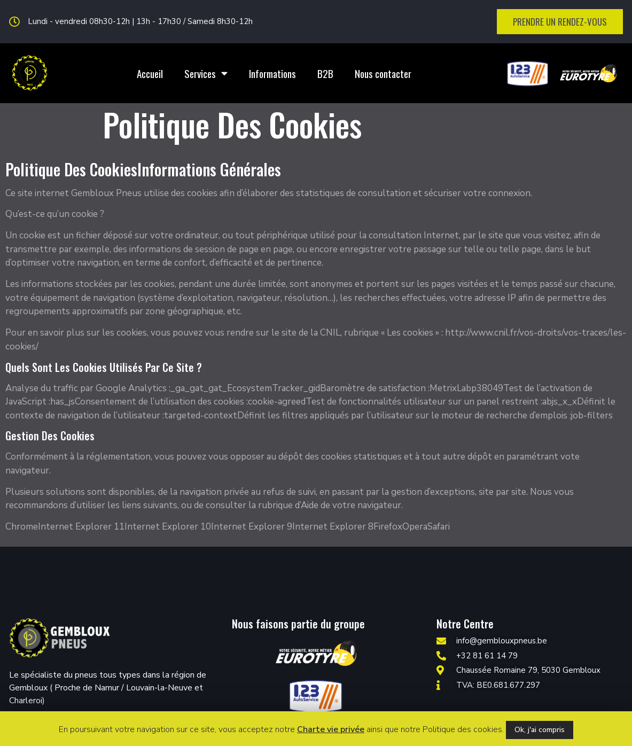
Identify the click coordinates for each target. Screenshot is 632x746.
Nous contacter (383, 73)
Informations (272, 73)
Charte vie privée (330, 729)
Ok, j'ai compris (539, 730)
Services (206, 73)
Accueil (150, 73)
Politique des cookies (462, 729)
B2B (325, 73)
